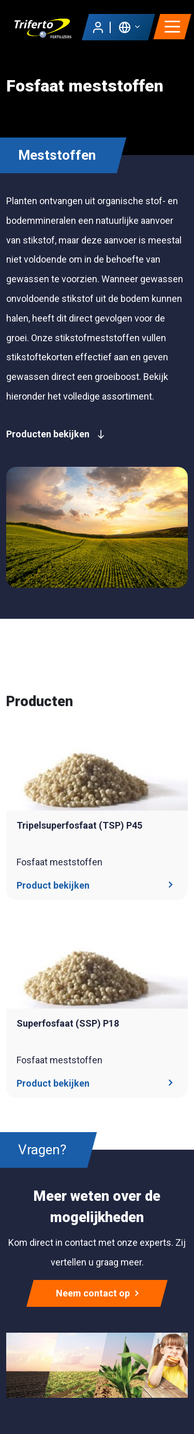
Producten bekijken (55, 434)
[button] (129, 26)
